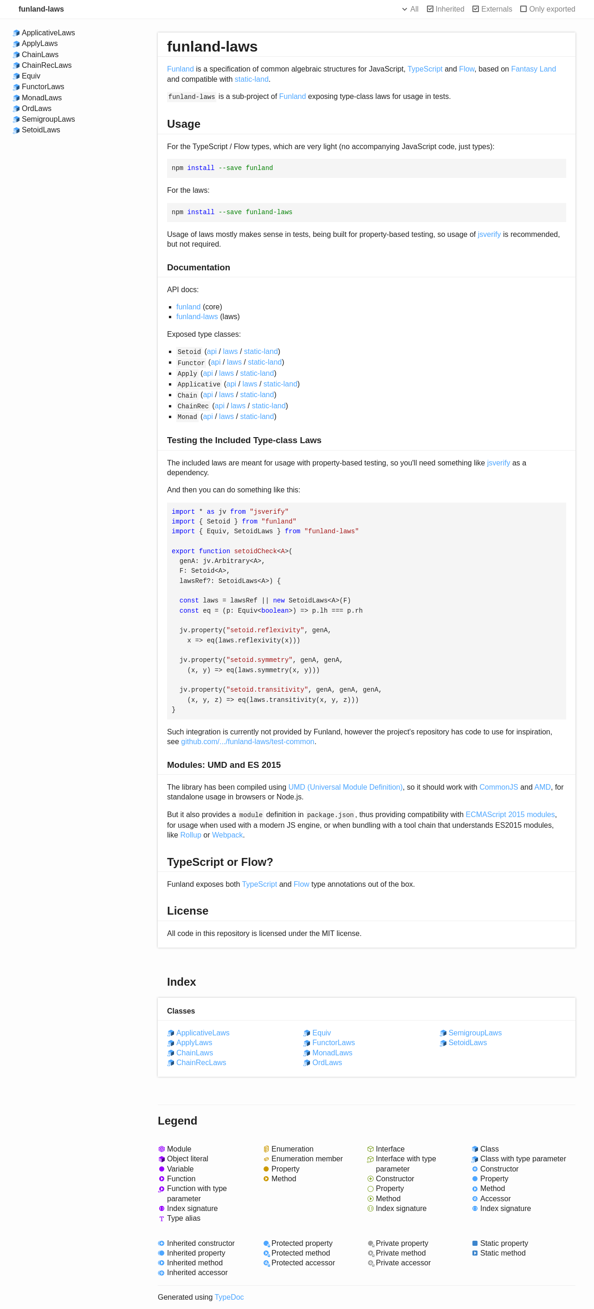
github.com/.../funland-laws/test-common (247, 742)
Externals (496, 9)
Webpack (227, 835)
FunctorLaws (43, 87)
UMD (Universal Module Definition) (345, 787)
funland (188, 307)
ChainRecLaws (47, 65)
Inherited (450, 9)
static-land (252, 79)
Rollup (190, 835)
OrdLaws (37, 108)
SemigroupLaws (48, 119)
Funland (180, 69)
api (212, 351)
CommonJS (498, 787)
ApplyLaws (40, 43)
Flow (466, 69)
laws (230, 351)
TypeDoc (229, 1297)
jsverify (489, 234)
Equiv (31, 76)
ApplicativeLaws (48, 33)
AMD (542, 787)
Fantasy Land (533, 69)
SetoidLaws (41, 130)
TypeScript (425, 69)
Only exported (552, 9)
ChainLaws (40, 55)
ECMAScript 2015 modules (510, 814)
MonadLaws (42, 98)
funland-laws (41, 9)
